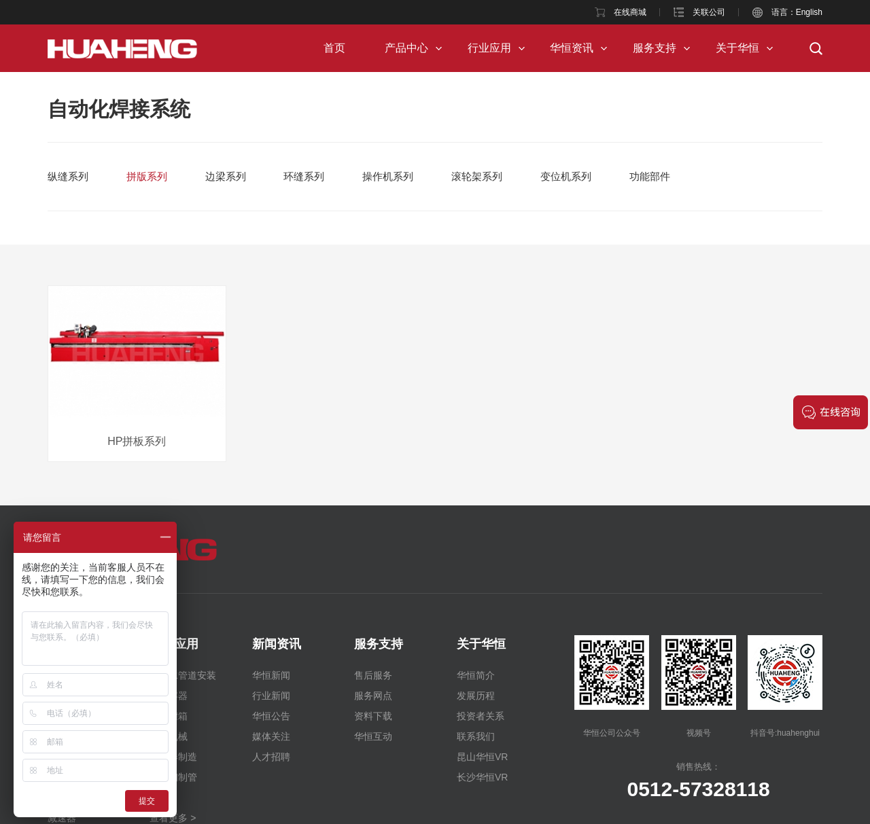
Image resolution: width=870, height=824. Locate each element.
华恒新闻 (271, 675)
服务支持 (654, 48)
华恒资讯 (571, 48)
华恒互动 (373, 736)
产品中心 (406, 48)
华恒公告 (271, 716)
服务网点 (373, 695)
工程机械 (169, 736)
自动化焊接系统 (119, 109)
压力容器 (169, 695)
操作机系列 (387, 176)
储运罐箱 (169, 716)
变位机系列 (565, 176)
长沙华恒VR (482, 777)
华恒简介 (476, 675)
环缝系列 (303, 176)
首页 (334, 48)
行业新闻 (271, 695)
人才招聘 (271, 756)
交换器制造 (173, 756)
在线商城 (630, 12)
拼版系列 (146, 176)
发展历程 (476, 695)
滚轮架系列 (476, 176)
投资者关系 (480, 716)
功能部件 (649, 176)
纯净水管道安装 (183, 675)
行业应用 (489, 48)
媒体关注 (271, 736)
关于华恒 (737, 48)
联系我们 (476, 736)
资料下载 (373, 716)
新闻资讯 (276, 644)
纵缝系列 (68, 176)
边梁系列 (225, 176)
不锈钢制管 (173, 777)
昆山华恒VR (482, 756)
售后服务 (373, 675)
